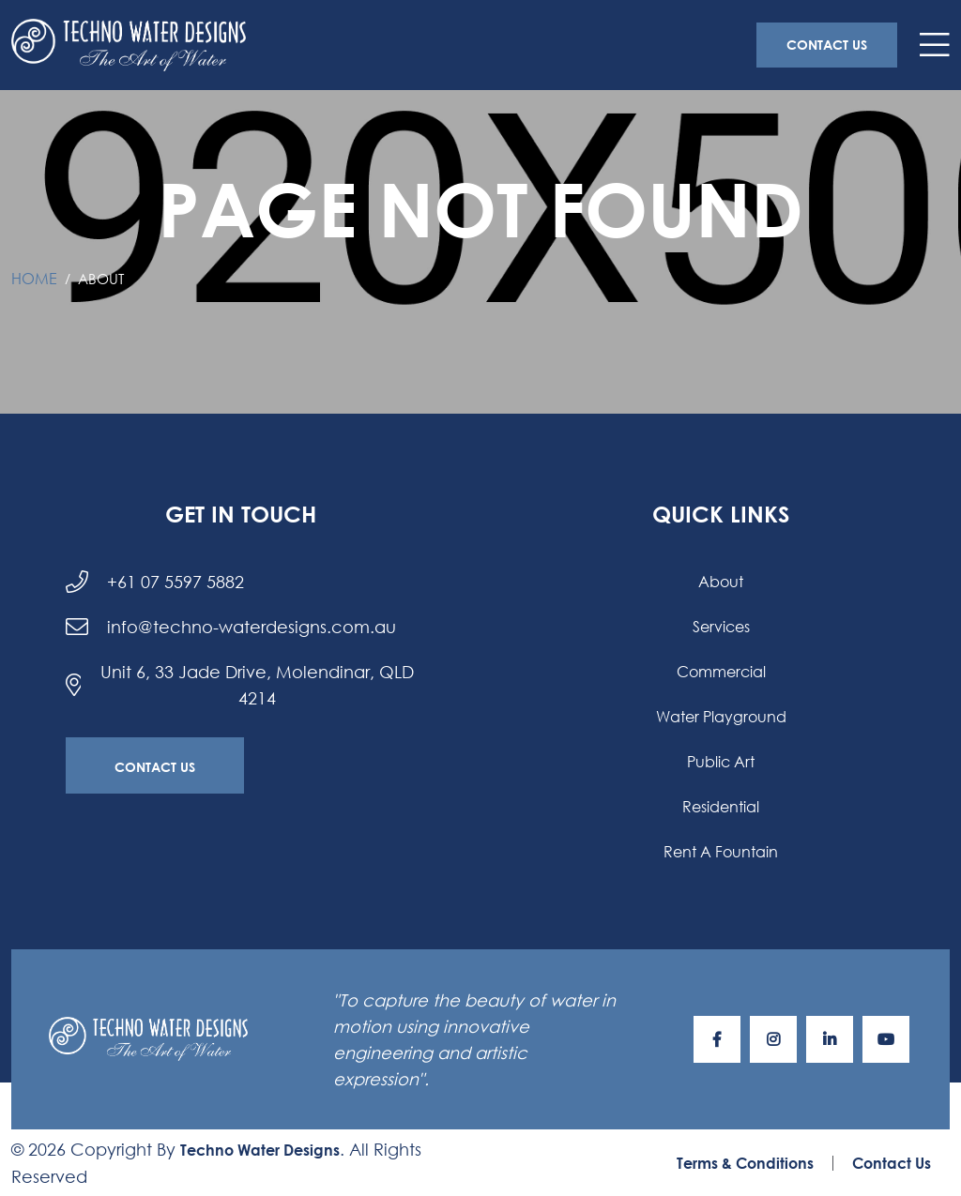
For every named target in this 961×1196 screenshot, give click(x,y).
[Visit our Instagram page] (773, 1039)
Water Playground (721, 716)
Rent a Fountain (721, 851)
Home (34, 278)
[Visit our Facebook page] (717, 1039)
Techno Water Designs (260, 1149)
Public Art (721, 761)
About (720, 581)
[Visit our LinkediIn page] (829, 1039)
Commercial (721, 671)
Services (721, 626)
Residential (720, 806)
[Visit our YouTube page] (885, 1039)
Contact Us (826, 45)
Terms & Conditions (745, 1163)
